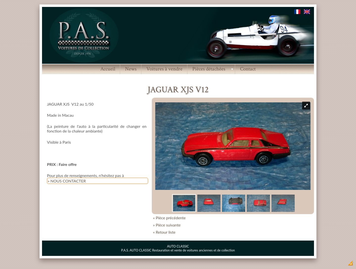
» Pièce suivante (167, 225)
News (130, 69)
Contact (248, 69)
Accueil (107, 69)
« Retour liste (164, 232)
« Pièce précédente (169, 217)
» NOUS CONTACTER (67, 181)
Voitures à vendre (164, 69)
